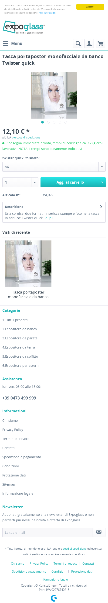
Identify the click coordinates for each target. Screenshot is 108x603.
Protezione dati (14, 475)
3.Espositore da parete (19, 338)
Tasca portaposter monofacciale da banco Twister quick (28, 294)
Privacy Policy (12, 429)
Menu (12, 43)
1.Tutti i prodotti (15, 320)
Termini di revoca (16, 438)
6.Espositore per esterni (21, 365)
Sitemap (8, 484)
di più (49, 218)
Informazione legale (17, 493)
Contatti (8, 448)
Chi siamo (10, 420)
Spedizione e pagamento (21, 457)
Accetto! (90, 6)
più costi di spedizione (26, 137)
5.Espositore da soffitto (20, 356)
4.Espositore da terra (18, 347)
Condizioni (10, 466)
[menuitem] (12, 43)
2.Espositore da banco (19, 329)
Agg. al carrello (80, 181)
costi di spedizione (75, 549)
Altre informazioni (47, 12)
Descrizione (14, 206)
